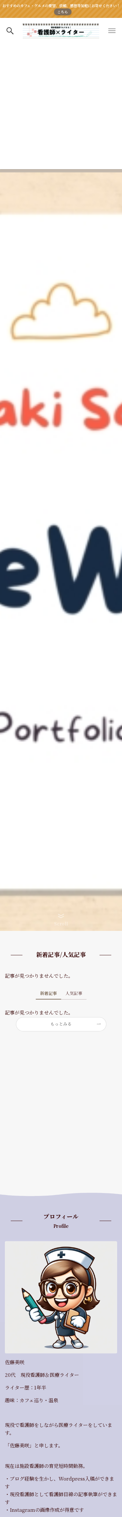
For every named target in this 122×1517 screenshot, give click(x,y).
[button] (10, 31)
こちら (62, 11)
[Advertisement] (61, 108)
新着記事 (48, 993)
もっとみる (61, 1024)
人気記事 (73, 993)
